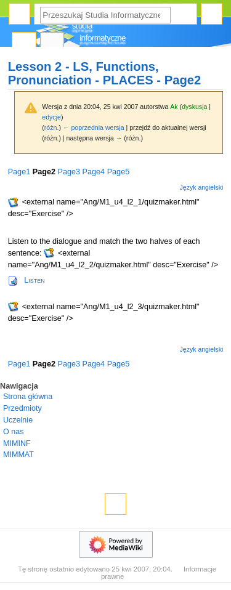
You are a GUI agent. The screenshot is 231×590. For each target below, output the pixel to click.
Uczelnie (18, 420)
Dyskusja (52, 43)
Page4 (94, 172)
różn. (51, 127)
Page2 (44, 172)
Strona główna (27, 396)
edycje (51, 117)
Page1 (19, 172)
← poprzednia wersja (93, 127)
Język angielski (202, 187)
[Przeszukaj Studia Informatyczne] (105, 15)
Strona (24, 43)
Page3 (68, 172)
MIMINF (17, 443)
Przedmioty (22, 408)
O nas (13, 431)
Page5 (118, 172)
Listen (34, 280)
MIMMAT (18, 454)
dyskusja (194, 106)
